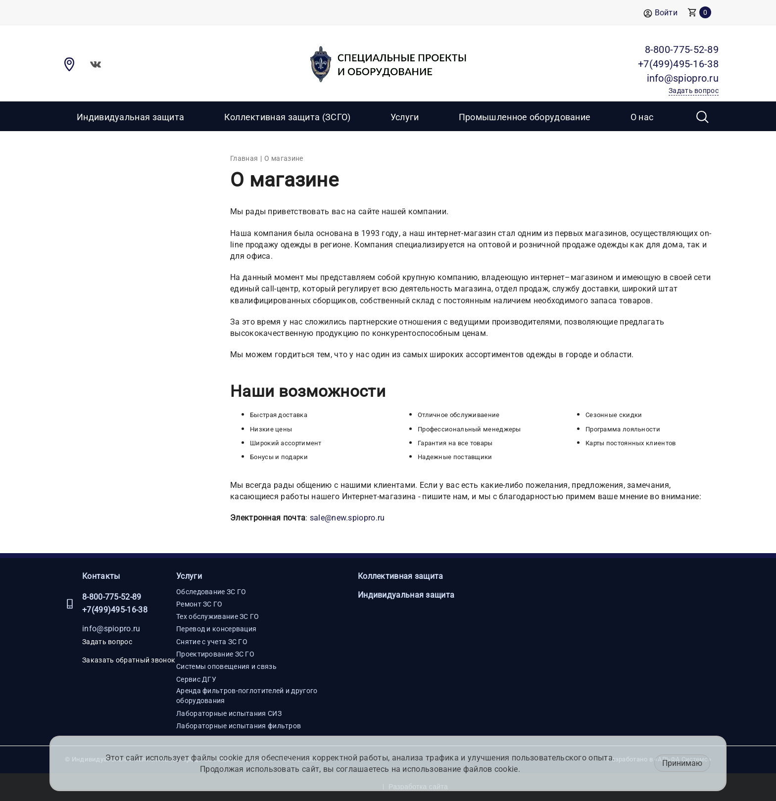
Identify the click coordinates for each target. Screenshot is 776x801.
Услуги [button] (404, 117)
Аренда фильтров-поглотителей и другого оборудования (246, 696)
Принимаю (682, 763)
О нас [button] (642, 117)
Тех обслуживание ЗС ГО (217, 616)
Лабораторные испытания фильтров (238, 726)
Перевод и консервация (216, 629)
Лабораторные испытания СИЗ (229, 713)
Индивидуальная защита (130, 117)
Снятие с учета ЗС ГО (211, 642)
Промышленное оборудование (525, 117)
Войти (660, 13)
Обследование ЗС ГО (211, 592)
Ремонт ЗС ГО (199, 604)
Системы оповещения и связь (226, 666)
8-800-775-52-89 (112, 597)
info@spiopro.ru (111, 628)
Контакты (101, 576)
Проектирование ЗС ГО (215, 654)
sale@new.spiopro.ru (347, 517)
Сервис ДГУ (196, 679)
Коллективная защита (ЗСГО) (287, 117)
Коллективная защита (400, 576)
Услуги (189, 576)
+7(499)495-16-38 (114, 609)
